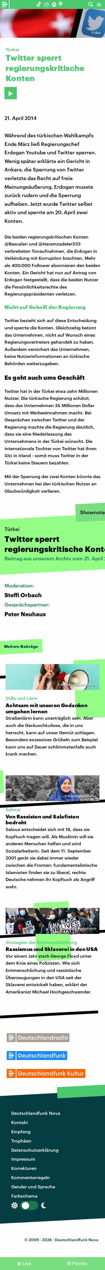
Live (26, 1263)
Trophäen (21, 1140)
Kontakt (19, 1122)
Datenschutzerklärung (35, 1150)
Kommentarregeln (30, 1177)
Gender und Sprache (33, 1186)
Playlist (79, 1263)
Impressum (23, 1159)
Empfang (21, 1131)
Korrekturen (24, 1168)
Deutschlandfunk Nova (35, 1113)
